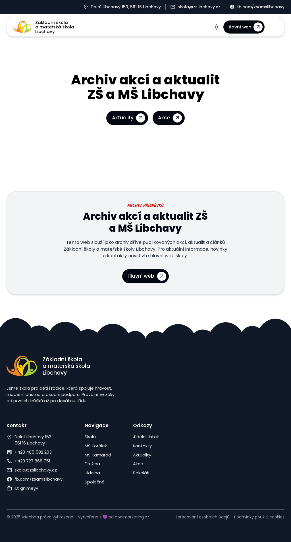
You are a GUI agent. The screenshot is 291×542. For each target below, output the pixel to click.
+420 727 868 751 (32, 461)
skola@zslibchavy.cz (35, 470)
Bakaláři (141, 473)
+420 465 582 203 (33, 452)
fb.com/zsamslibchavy (38, 479)
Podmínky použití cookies (259, 517)
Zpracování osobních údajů (202, 517)
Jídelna (92, 473)
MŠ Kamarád (98, 455)
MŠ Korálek (96, 446)
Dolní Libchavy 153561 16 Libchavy (32, 440)
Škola (90, 437)
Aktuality (142, 455)
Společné (95, 482)
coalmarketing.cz (132, 517)
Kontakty (142, 446)
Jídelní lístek (146, 437)
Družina (92, 464)
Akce (138, 464)
